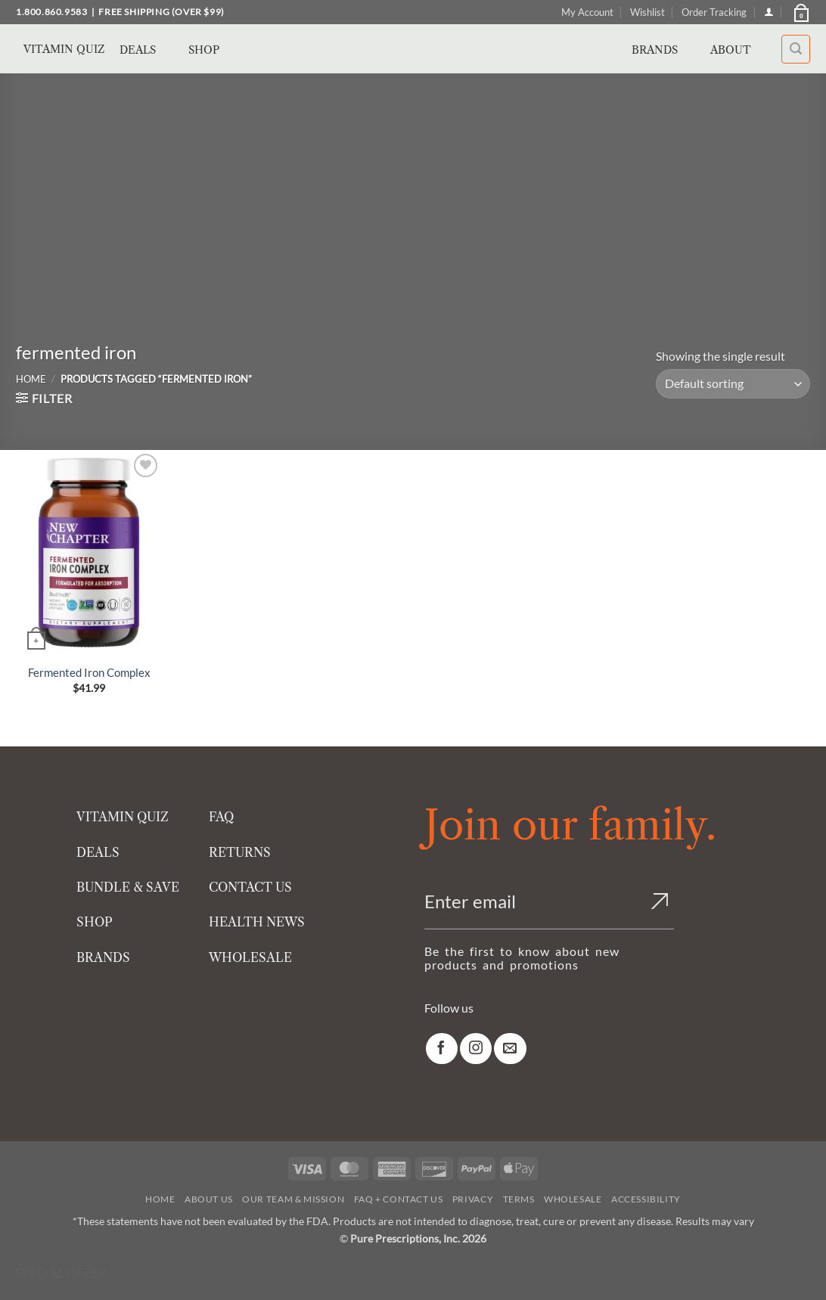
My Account (587, 12)
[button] (800, 12)
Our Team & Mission (293, 1199)
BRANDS (103, 957)
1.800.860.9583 (51, 11)
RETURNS (240, 852)
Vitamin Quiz (63, 49)
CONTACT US (250, 887)
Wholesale (573, 1199)
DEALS (98, 852)
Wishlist (647, 12)
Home (31, 379)
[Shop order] (733, 384)
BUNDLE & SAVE (127, 887)
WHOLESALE (250, 957)
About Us (209, 1199)
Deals (146, 50)
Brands (663, 50)
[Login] (769, 11)
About (739, 50)
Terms (519, 1199)
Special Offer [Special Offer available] (61, 1273)
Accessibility (646, 1199)
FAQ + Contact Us (398, 1199)
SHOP (94, 921)
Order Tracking (714, 12)
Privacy (472, 1199)
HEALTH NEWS (257, 921)
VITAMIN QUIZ (122, 816)
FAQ (221, 816)
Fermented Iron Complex (89, 672)
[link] (442, 1048)
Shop (212, 50)
